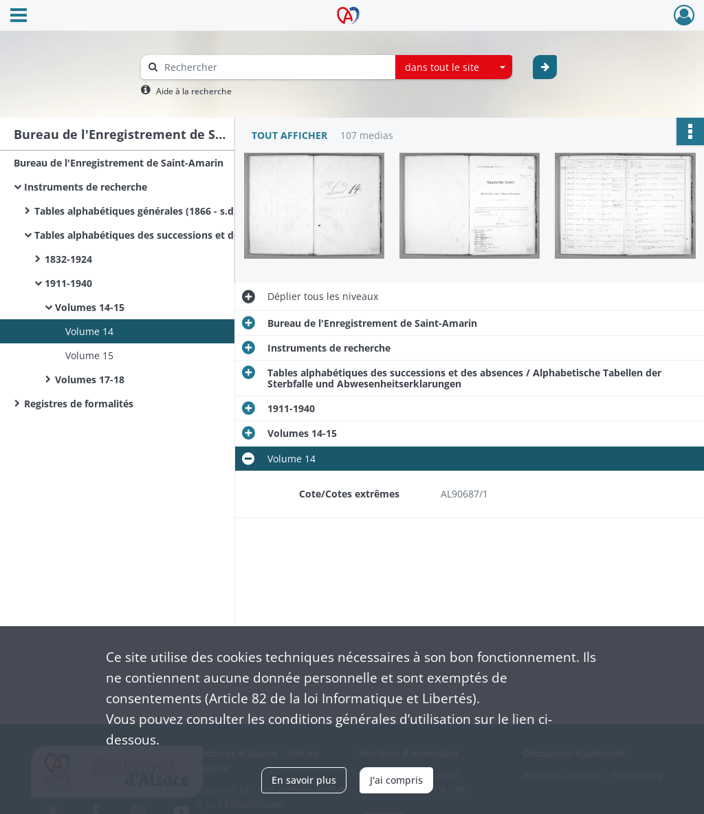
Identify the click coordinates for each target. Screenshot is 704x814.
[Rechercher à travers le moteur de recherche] (275, 67)
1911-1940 (68, 283)
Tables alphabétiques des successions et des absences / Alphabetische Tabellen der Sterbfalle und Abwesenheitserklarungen (171, 235)
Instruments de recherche (85, 186)
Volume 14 (89, 331)
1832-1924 (68, 259)
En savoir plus (304, 779)
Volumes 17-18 (89, 379)
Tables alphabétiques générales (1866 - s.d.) (137, 210)
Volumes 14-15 (89, 307)
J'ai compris (396, 779)
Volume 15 (89, 355)
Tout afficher (289, 135)
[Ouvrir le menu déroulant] (18, 16)
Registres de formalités (78, 403)
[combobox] (453, 67)
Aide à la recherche (194, 91)
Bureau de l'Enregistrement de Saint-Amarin (118, 162)
